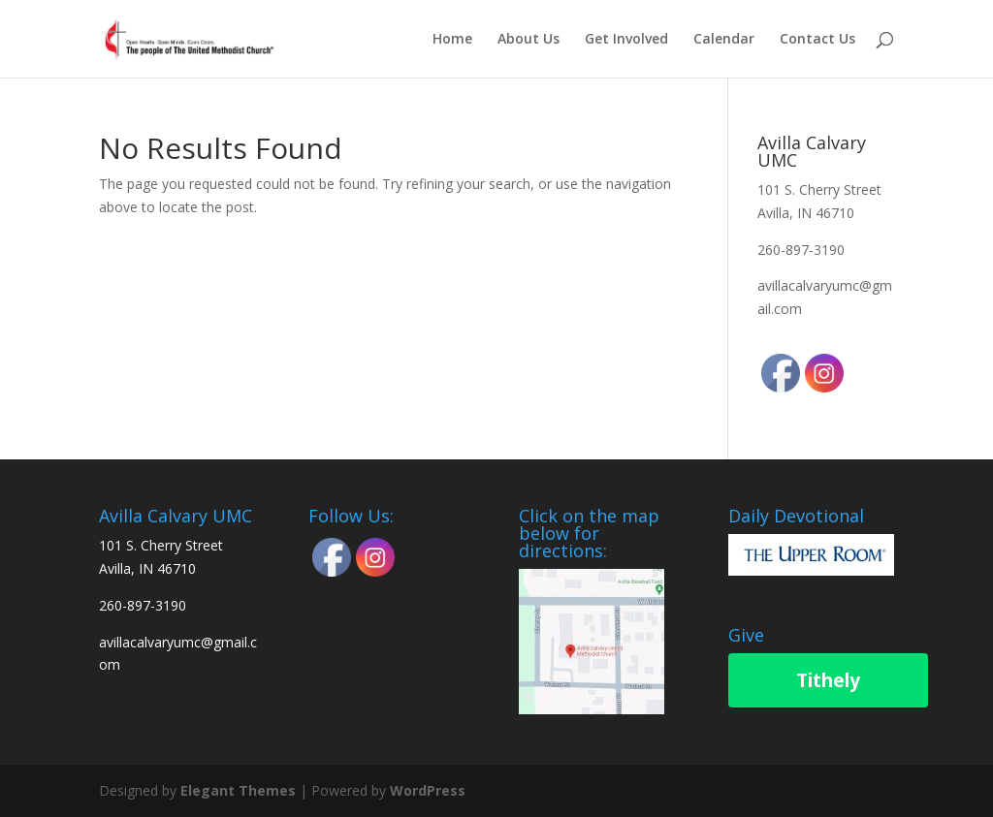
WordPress (427, 790)
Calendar (723, 39)
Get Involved (626, 39)
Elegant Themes (238, 790)
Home (452, 39)
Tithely (828, 680)
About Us (528, 39)
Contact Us (817, 39)
